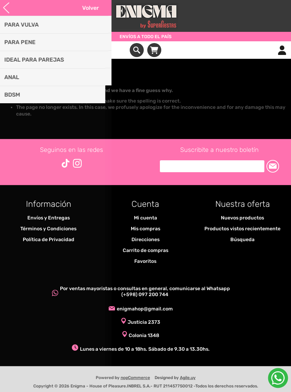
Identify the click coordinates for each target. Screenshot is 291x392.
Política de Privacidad (48, 240)
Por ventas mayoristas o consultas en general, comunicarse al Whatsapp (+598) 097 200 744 (145, 292)
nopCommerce (135, 377)
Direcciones (145, 240)
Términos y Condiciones (48, 229)
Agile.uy (188, 377)
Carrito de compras (154, 50)
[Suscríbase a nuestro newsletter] (212, 166)
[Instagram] (77, 163)
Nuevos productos (242, 218)
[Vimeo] (65, 163)
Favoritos (145, 261)
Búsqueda (242, 240)
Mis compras (145, 229)
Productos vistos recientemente (242, 229)
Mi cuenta (145, 218)
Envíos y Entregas (48, 218)
